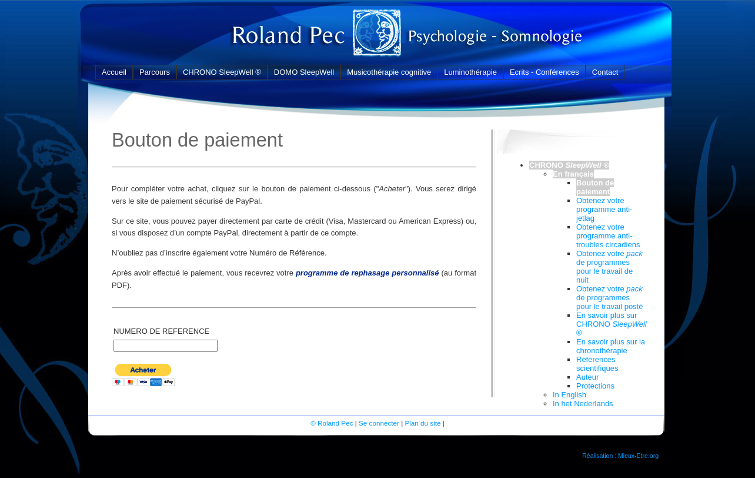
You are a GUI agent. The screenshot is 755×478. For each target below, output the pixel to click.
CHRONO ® (569, 165)
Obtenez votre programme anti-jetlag (604, 209)
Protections (595, 385)
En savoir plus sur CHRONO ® (611, 324)
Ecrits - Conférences (544, 72)
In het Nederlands (583, 403)
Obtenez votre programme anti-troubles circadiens (608, 236)
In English (569, 394)
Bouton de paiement (595, 187)
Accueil (114, 72)
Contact (605, 72)
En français (573, 174)
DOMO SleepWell (304, 72)
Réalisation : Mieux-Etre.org (620, 455)
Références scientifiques (597, 364)
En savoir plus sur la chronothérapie (610, 346)
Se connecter (379, 423)
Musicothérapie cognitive (389, 72)
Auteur (587, 377)
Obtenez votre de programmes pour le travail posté (609, 297)
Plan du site (422, 423)
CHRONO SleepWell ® (222, 72)
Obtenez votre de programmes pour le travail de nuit (609, 266)
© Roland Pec (331, 423)
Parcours (154, 72)
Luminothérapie (470, 72)
